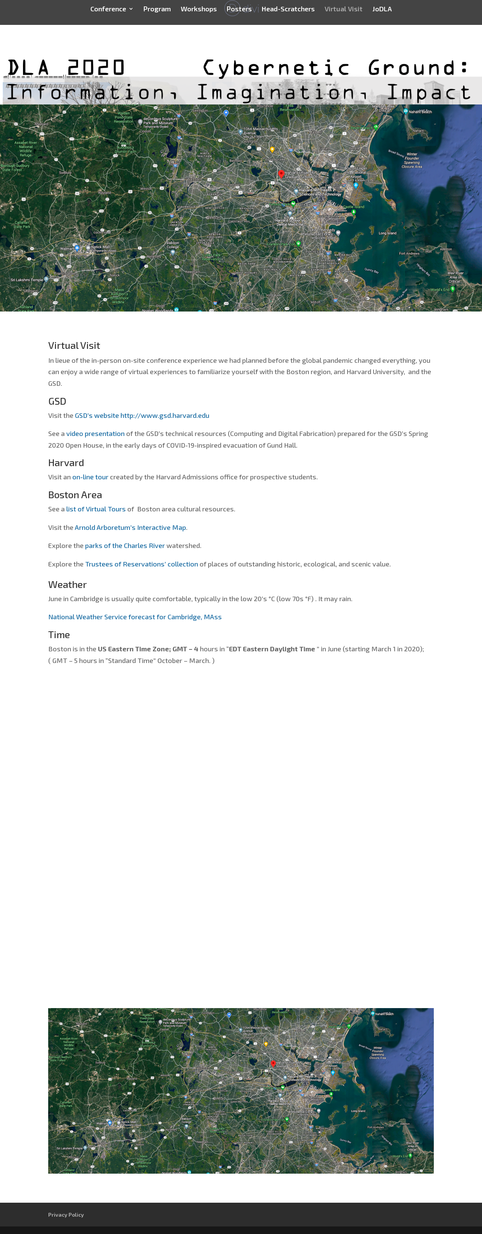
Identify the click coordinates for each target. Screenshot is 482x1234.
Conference (108, 9)
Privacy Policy (66, 1214)
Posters (239, 9)
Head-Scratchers (288, 9)
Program (157, 9)
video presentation (95, 433)
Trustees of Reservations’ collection (141, 564)
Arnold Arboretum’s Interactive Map (130, 527)
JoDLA (382, 9)
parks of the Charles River (125, 545)
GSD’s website (97, 415)
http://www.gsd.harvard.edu (164, 415)
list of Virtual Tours (96, 509)
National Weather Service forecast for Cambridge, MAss (135, 616)
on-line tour (90, 477)
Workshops (199, 9)
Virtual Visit (344, 9)
